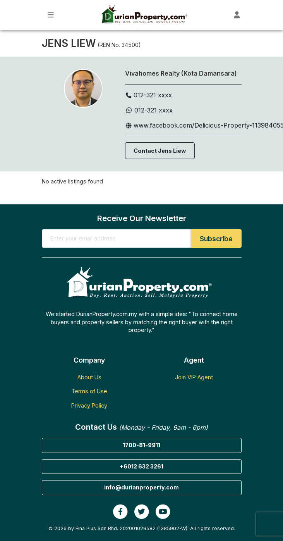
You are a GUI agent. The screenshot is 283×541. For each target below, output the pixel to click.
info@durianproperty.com (141, 487)
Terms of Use (89, 391)
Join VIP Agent (194, 377)
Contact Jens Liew (160, 150)
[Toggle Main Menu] (51, 15)
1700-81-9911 (141, 445)
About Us (89, 377)
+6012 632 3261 (141, 466)
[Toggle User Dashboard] (237, 15)
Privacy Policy (89, 405)
